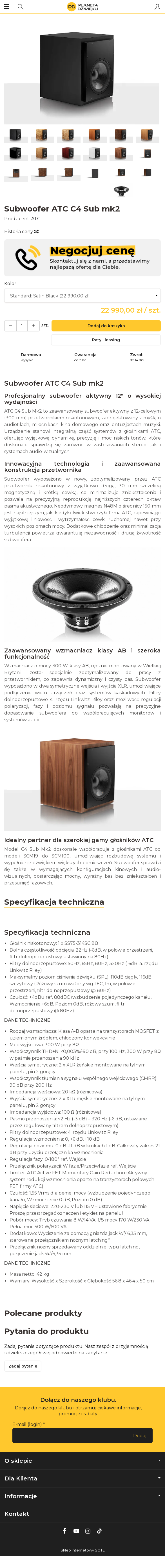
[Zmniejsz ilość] (33, 325)
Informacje (82, 1496)
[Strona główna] (82, 6)
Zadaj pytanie (22, 1366)
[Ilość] (22, 325)
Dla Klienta (82, 1478)
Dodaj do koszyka (106, 325)
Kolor (10, 283)
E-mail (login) (27, 1424)
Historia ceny (21, 231)
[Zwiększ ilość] (10, 325)
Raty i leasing (106, 339)
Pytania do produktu (46, 1331)
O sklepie (82, 1460)
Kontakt (17, 1513)
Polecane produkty (43, 1313)
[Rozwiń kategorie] (6, 6)
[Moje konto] (157, 6)
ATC (35, 218)
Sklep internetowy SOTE (83, 1550)
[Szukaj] (20, 6)
